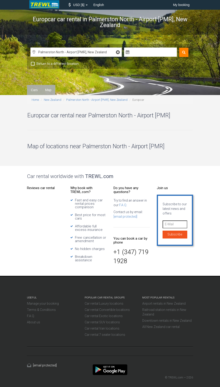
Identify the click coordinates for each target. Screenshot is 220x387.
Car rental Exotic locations (104, 316)
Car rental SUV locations (102, 322)
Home (35, 99)
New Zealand (52, 99)
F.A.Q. (123, 205)
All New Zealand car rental (161, 327)
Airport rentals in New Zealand (164, 303)
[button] (78, 4)
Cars (34, 90)
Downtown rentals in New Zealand (167, 320)
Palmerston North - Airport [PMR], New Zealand (97, 99)
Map (48, 90)
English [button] (98, 5)
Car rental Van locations (102, 328)
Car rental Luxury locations (104, 303)
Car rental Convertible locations (107, 310)
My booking (181, 5)
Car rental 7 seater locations (105, 334)
